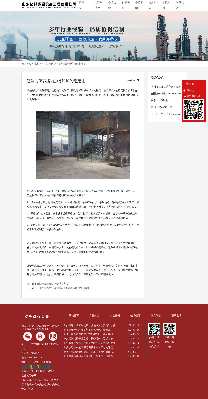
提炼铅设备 (45, 384)
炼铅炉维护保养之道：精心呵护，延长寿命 (88, 338)
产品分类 (98, 5)
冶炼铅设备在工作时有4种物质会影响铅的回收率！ (64, 288)
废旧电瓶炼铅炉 (30, 384)
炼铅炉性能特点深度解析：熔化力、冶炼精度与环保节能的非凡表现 (90, 356)
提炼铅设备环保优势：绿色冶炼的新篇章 (87, 329)
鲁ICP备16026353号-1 (42, 371)
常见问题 (166, 5)
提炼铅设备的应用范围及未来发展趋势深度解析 (90, 347)
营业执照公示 (28, 375)
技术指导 (153, 5)
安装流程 (112, 5)
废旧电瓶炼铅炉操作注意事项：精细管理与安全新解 (90, 352)
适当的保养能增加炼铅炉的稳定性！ (66, 63)
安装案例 (139, 5)
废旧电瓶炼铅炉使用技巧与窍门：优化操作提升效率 (90, 334)
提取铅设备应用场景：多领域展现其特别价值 (89, 325)
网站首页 (83, 5)
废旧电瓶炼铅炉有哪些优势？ (53, 283)
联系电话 (180, 5)
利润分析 (126, 5)
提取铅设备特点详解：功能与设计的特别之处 (89, 343)
